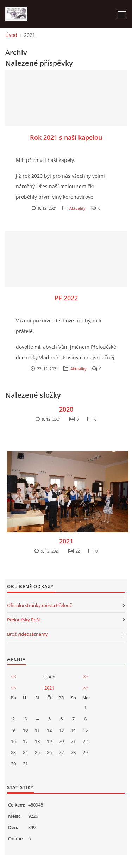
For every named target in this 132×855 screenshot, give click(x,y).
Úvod (11, 35)
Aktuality (77, 208)
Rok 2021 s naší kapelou (66, 137)
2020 (66, 409)
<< (13, 676)
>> (85, 676)
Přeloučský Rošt (23, 619)
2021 (66, 540)
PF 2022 (66, 297)
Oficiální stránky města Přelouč (39, 605)
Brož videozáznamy (27, 634)
